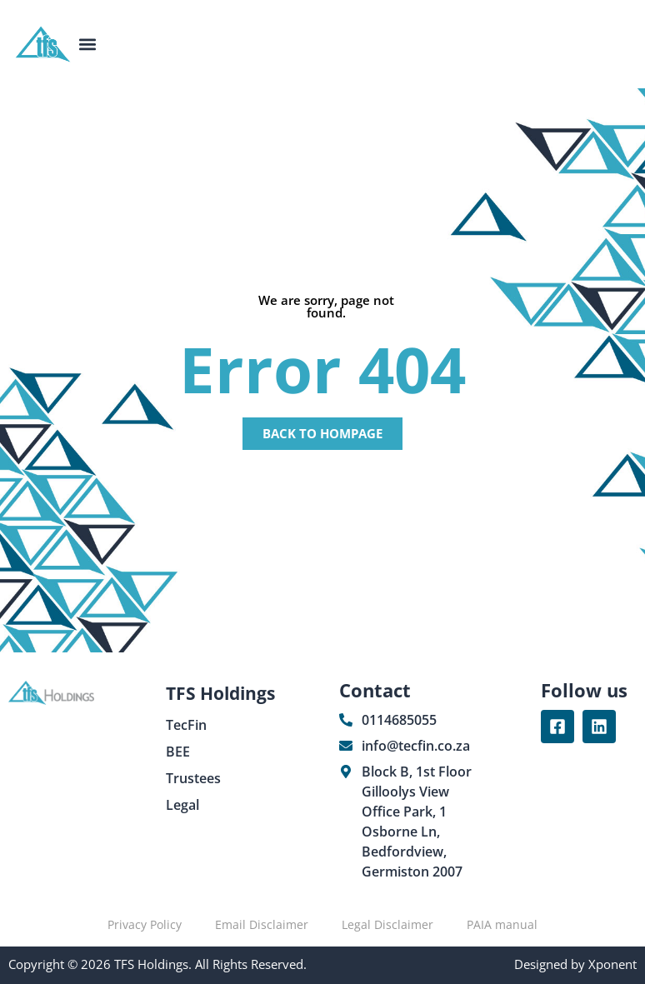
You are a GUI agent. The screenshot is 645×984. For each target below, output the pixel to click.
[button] (88, 44)
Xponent (611, 964)
